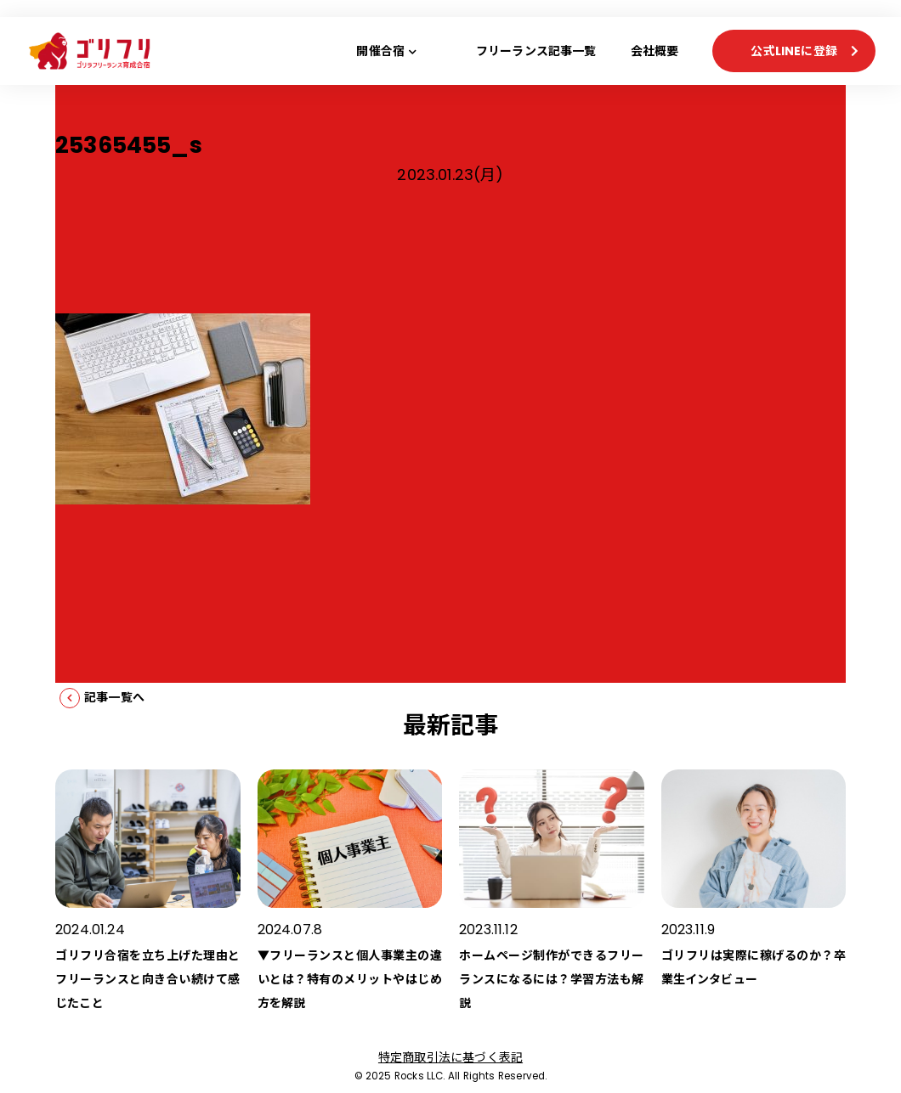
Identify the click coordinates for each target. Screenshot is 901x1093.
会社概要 (655, 50)
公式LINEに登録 (794, 50)
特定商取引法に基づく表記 (450, 1057)
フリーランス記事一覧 (536, 50)
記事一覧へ (114, 697)
